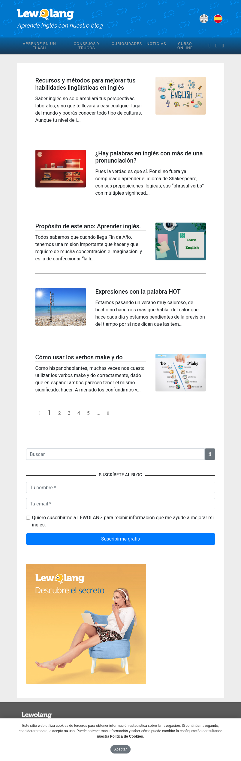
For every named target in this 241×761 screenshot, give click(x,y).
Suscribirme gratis (120, 539)
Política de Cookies (126, 736)
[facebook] (209, 45)
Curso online (185, 45)
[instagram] (223, 45)
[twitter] (216, 45)
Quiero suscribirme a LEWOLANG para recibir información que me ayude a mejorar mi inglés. (123, 521)
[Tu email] (120, 503)
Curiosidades (127, 43)
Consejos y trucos (87, 45)
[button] (210, 454)
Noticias (156, 43)
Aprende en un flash (39, 45)
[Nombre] (120, 487)
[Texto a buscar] (115, 454)
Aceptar (120, 749)
